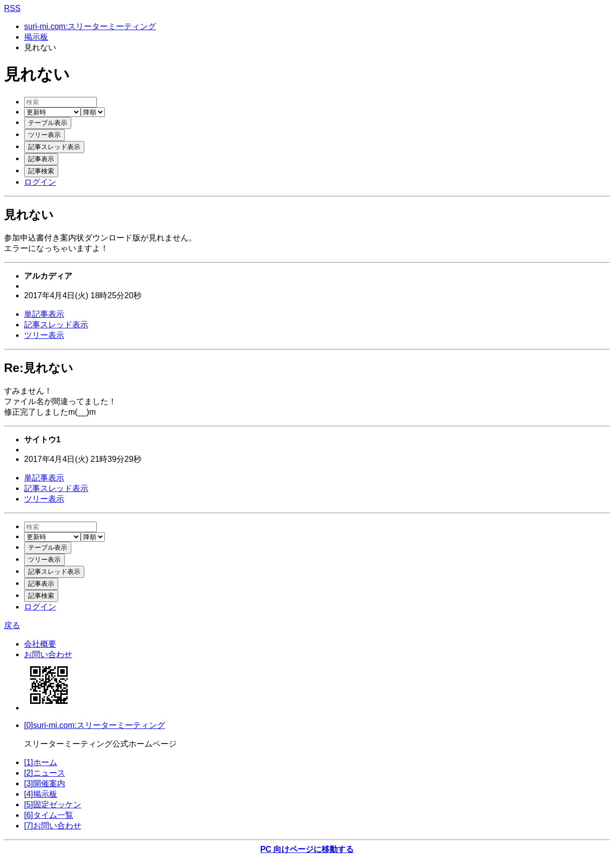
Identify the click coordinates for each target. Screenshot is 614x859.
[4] (40, 794)
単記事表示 (44, 314)
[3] (44, 783)
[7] (52, 825)
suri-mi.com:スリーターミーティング (90, 26)
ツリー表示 (44, 335)
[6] (48, 815)
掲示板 (36, 37)
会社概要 (40, 644)
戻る (12, 625)
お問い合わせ (48, 654)
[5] (52, 804)
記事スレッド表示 (56, 324)
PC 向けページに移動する (307, 849)
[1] (40, 762)
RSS (12, 8)
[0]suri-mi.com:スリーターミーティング (94, 725)
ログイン (40, 182)
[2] (44, 773)
